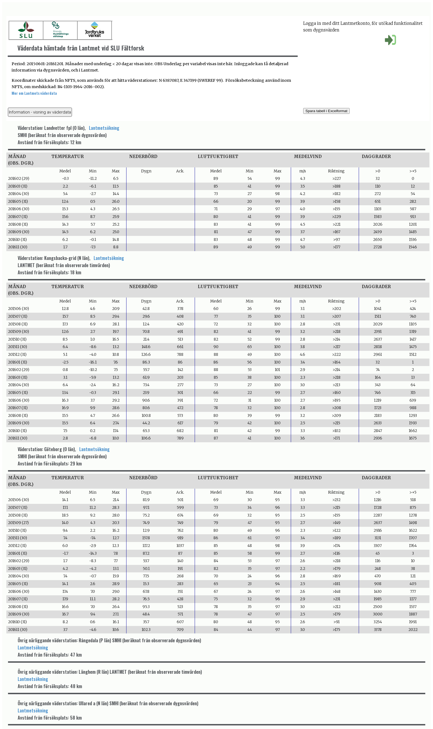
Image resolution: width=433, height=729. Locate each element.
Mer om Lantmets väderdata (34, 93)
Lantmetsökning (104, 128)
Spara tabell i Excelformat (326, 111)
